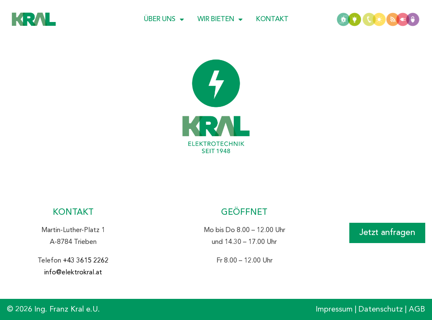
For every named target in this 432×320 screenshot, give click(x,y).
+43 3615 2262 (85, 260)
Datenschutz (381, 309)
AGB (417, 309)
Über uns (164, 19)
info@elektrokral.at (73, 272)
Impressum (334, 309)
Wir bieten (220, 19)
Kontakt (272, 19)
